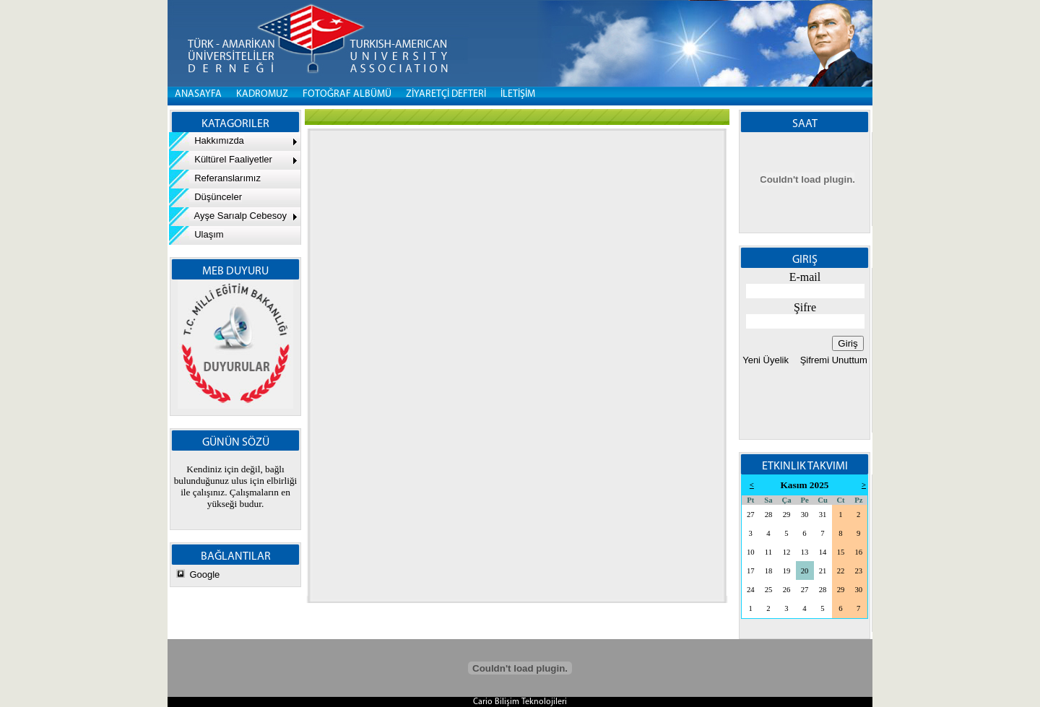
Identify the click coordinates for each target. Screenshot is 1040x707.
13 (805, 552)
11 (768, 552)
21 (823, 571)
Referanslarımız (215, 178)
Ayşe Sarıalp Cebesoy (228, 215)
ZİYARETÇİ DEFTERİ (446, 94)
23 (858, 571)
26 (787, 590)
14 (823, 552)
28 (769, 515)
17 (751, 571)
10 (751, 552)
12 (787, 552)
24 (751, 590)
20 (805, 571)
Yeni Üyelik (765, 360)
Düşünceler (205, 196)
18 (769, 571)
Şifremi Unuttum (832, 360)
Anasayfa (198, 94)
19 (787, 571)
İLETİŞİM (517, 94)
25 (769, 590)
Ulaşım (196, 234)
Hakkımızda (206, 140)
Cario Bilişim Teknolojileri (520, 702)
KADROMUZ (262, 94)
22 (841, 571)
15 (841, 552)
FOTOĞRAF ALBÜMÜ (347, 94)
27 (751, 515)
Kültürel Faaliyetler (220, 159)
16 (858, 552)
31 (823, 515)
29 (787, 515)
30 (805, 515)
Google (204, 574)
